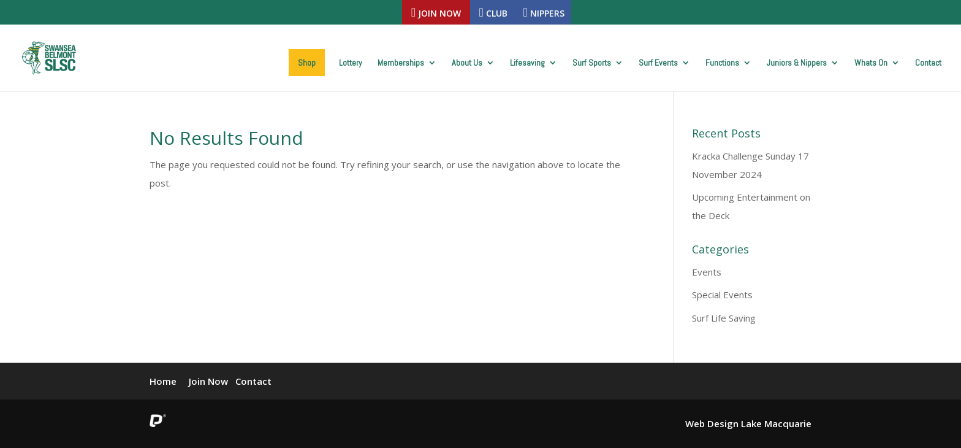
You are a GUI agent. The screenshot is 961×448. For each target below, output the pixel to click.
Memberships (401, 63)
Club (493, 12)
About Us (467, 63)
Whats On (870, 63)
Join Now (436, 12)
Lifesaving (527, 63)
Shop (307, 62)
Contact (928, 63)
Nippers (543, 12)
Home (163, 381)
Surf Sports (591, 63)
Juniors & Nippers (797, 63)
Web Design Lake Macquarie (748, 423)
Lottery (350, 63)
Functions (722, 63)
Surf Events (658, 63)
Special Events (722, 294)
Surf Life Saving (724, 318)
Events (706, 272)
